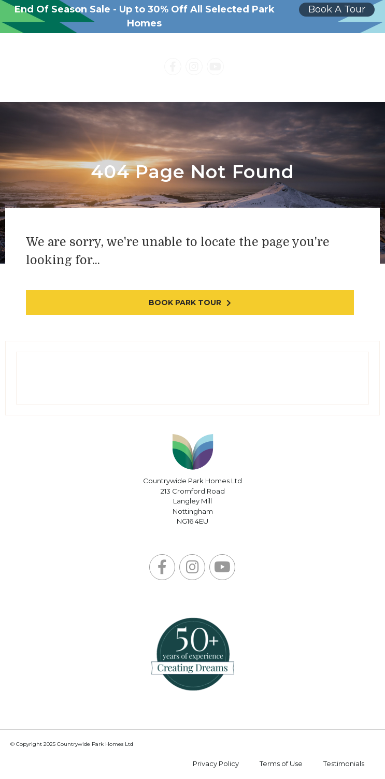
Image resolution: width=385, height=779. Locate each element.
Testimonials (343, 763)
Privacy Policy (216, 763)
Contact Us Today (299, 68)
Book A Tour (336, 9)
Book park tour (185, 302)
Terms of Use (281, 763)
